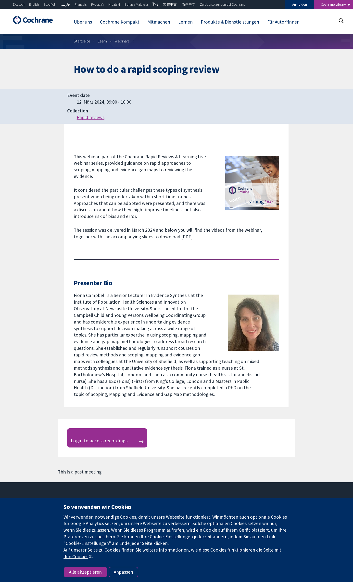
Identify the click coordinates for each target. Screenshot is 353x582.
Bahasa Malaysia (136, 4)
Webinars (121, 41)
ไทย (155, 4)
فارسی (65, 4)
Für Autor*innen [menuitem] (283, 22)
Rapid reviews (90, 117)
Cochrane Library (333, 4)
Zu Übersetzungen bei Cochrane (222, 4)
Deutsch (19, 4)
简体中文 (188, 4)
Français (81, 4)
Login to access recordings (99, 441)
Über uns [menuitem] (83, 22)
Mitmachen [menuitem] (158, 22)
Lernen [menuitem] (185, 22)
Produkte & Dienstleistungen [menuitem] (230, 22)
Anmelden (299, 4)
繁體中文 (170, 4)
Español (49, 4)
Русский (97, 4)
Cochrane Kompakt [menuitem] (119, 22)
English (34, 4)
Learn (102, 41)
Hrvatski (114, 4)
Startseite (82, 41)
